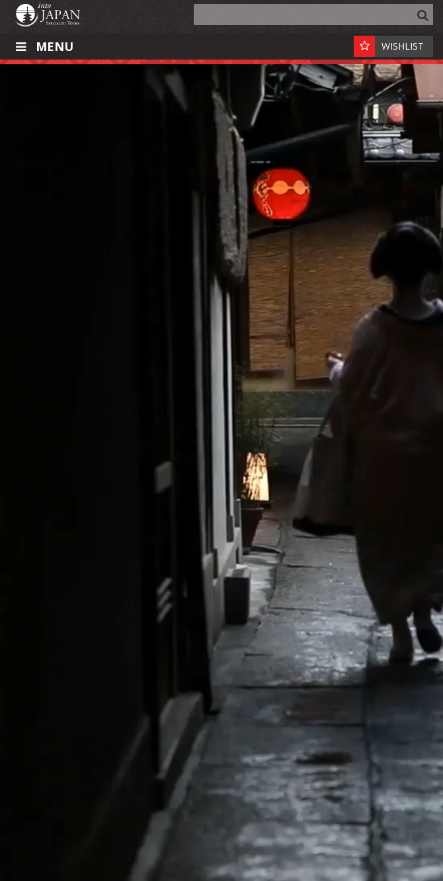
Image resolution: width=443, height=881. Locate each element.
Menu (43, 46)
